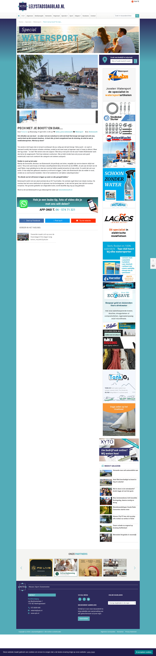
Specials (28, 22)
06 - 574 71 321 (65, 209)
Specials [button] (64, 16)
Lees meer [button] (91, 652)
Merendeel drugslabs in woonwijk (124, 552)
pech (62, 132)
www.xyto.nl (35, 626)
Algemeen (30, 16)
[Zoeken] (137, 15)
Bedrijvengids (39, 16)
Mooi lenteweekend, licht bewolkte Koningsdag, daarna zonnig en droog (125, 500)
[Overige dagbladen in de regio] (122, 615)
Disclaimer (120, 644)
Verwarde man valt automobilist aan (125, 470)
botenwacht (68, 132)
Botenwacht (93, 132)
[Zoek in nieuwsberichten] (124, 15)
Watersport (37, 22)
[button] (18, 117)
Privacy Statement (131, 644)
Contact (93, 16)
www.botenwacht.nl (65, 190)
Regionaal (56, 16)
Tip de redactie (83, 221)
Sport (71, 16)
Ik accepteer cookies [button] (143, 652)
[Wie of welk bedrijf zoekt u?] (121, 61)
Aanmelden (83, 631)
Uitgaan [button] (77, 16)
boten (58, 132)
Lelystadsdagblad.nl (47, 6)
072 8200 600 (35, 620)
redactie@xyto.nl (36, 623)
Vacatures (86, 16)
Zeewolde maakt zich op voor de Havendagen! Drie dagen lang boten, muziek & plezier (42, 237)
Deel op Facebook (31, 221)
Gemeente (48, 16)
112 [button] (22, 16)
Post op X (57, 221)
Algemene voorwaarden (108, 644)
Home (21, 22)
